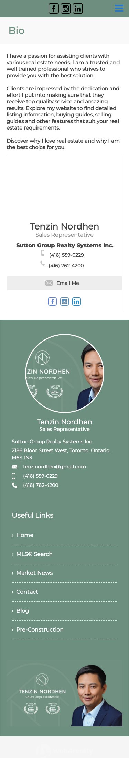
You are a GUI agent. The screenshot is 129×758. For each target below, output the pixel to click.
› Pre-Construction (38, 629)
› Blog (20, 610)
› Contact (25, 592)
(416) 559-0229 (66, 255)
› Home (22, 535)
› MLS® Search (32, 554)
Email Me (62, 283)
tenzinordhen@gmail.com (54, 467)
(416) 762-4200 (66, 266)
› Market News (32, 573)
